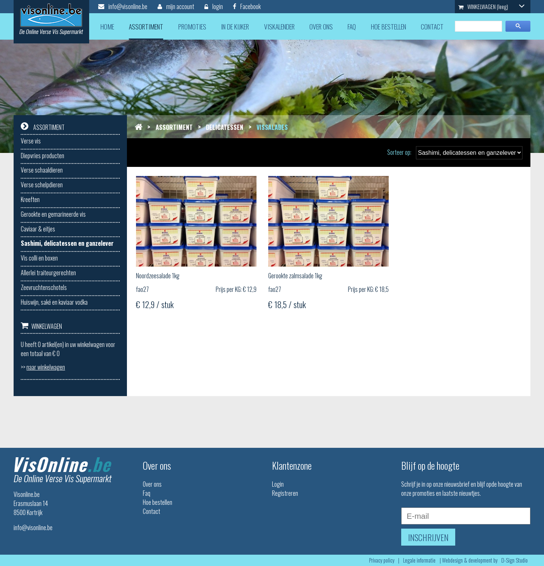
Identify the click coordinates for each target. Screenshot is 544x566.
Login (278, 484)
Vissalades (272, 127)
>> (43, 367)
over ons (321, 26)
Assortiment (174, 127)
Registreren (285, 493)
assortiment (146, 26)
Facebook (247, 6)
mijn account (176, 6)
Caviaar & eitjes (38, 228)
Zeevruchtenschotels (44, 287)
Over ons (152, 484)
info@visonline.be (122, 6)
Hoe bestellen (157, 502)
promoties (192, 26)
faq (352, 26)
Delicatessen (224, 127)
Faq (146, 493)
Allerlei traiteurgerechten (48, 272)
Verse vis (31, 140)
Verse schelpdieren (42, 184)
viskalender (279, 26)
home (107, 26)
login (213, 6)
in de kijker (235, 26)
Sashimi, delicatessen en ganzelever (67, 243)
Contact (151, 511)
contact (432, 26)
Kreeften (30, 199)
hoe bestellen (388, 26)
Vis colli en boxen (39, 257)
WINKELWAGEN (491, 7)
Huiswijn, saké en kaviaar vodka (54, 302)
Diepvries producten (42, 155)
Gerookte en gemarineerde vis (53, 214)
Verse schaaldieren (42, 169)
